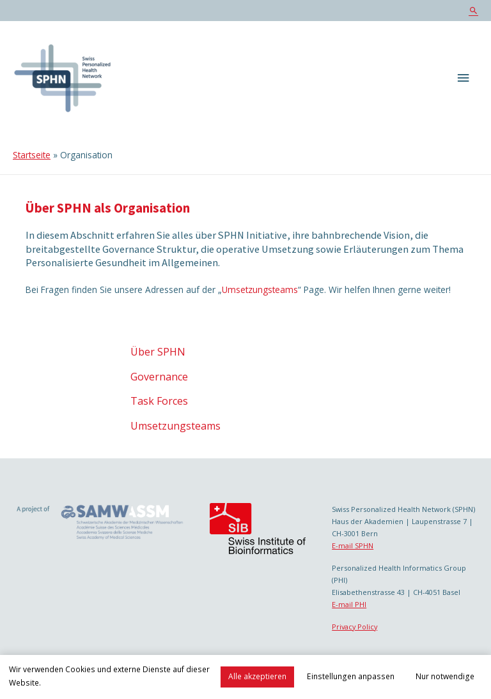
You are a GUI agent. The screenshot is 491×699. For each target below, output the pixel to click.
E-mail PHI (349, 604)
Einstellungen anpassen (350, 676)
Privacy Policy (354, 626)
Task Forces (159, 401)
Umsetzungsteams (260, 289)
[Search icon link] (473, 10)
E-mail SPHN (352, 545)
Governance (159, 377)
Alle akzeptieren (257, 676)
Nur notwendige (445, 676)
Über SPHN (157, 352)
